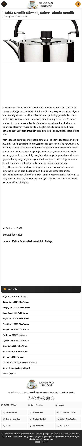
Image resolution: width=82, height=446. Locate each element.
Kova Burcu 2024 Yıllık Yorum (15, 346)
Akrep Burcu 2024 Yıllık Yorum (16, 329)
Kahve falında (9, 107)
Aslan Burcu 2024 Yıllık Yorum (15, 313)
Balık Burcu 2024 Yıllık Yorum (15, 352)
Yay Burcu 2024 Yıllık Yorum (15, 335)
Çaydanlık (14, 155)
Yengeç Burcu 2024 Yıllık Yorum (16, 307)
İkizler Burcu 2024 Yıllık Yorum (16, 302)
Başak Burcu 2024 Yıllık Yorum (16, 318)
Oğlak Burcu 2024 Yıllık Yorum (16, 341)
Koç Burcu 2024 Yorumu (13, 357)
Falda (15, 17)
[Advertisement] (41, 84)
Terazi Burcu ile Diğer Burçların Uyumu (20, 363)
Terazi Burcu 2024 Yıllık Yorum (16, 324)
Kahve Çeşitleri (9, 374)
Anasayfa (8, 17)
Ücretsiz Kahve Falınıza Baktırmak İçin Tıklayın (28, 241)
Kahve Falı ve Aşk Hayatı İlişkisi (16, 368)
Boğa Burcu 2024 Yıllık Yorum (15, 296)
